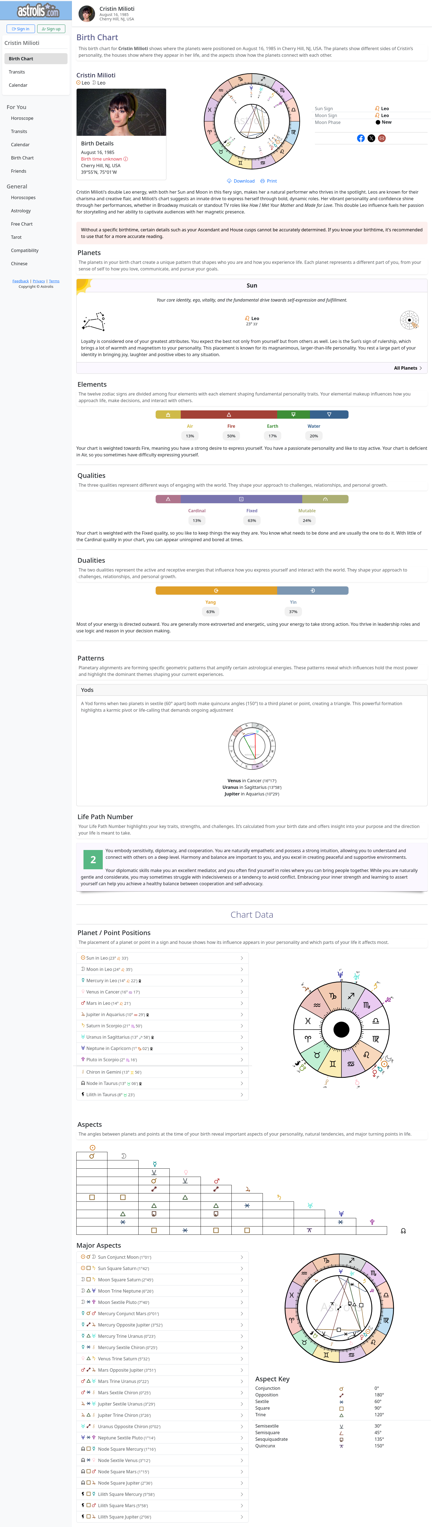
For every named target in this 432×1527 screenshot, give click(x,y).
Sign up (51, 28)
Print (268, 181)
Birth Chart (21, 59)
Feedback (20, 280)
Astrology (21, 211)
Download (241, 181)
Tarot (16, 237)
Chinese (19, 264)
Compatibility (25, 250)
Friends (18, 171)
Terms (54, 280)
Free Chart (22, 224)
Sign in (20, 28)
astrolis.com (409, 323)
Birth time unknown (121, 159)
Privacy (39, 280)
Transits (17, 72)
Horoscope (22, 118)
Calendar (18, 85)
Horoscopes (23, 197)
